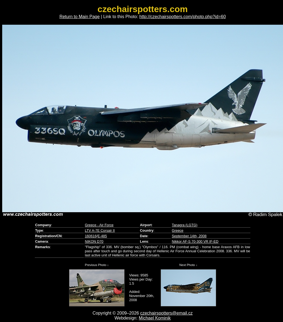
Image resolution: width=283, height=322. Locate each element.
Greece (177, 230)
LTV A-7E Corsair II (100, 230)
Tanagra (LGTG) (184, 225)
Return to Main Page (80, 16)
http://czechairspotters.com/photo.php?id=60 (182, 16)
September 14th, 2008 (189, 236)
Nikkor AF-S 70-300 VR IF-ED (195, 241)
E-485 (102, 236)
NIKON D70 (94, 241)
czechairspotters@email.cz (166, 313)
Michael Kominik (155, 318)
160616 (91, 236)
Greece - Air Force (99, 225)
